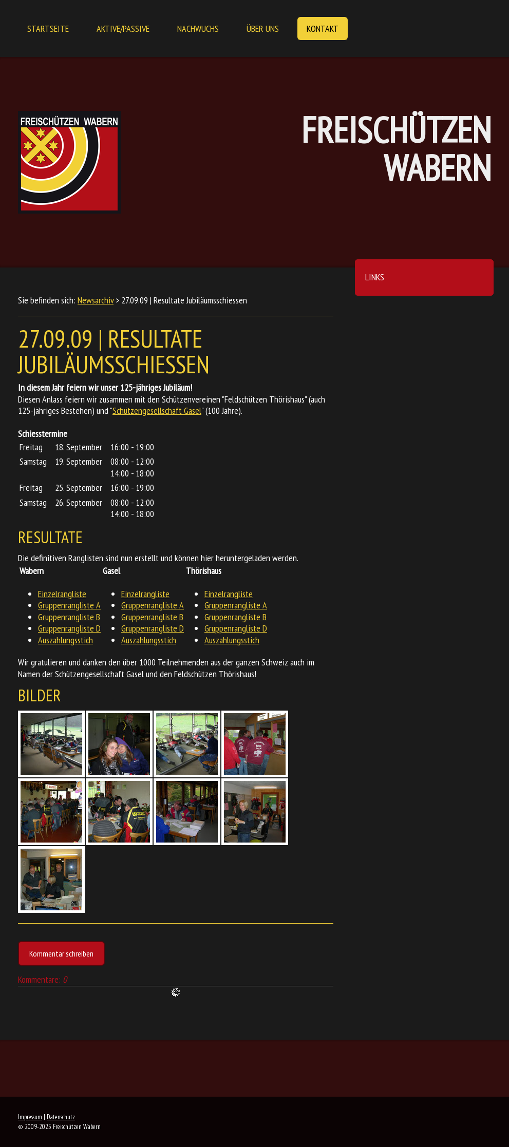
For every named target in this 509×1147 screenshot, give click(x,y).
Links (374, 277)
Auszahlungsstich (65, 640)
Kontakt (322, 28)
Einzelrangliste (62, 594)
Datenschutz (61, 1117)
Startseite (48, 28)
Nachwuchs (198, 28)
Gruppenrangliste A (69, 605)
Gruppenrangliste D (69, 628)
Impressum (30, 1117)
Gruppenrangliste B (69, 617)
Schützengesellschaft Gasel (156, 410)
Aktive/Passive (123, 28)
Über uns (263, 28)
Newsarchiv (96, 300)
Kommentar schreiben (61, 953)
